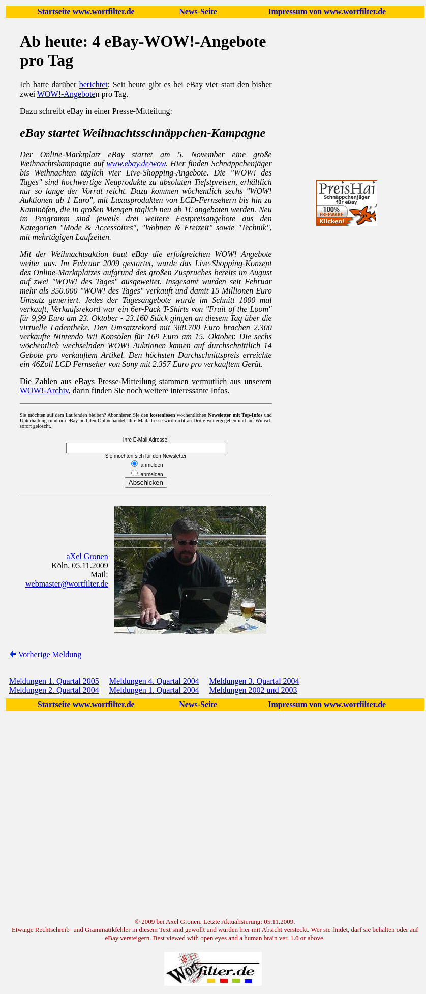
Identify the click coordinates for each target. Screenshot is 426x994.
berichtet (93, 84)
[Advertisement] (346, 427)
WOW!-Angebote (66, 94)
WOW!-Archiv (44, 390)
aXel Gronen (87, 556)
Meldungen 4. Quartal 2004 (154, 681)
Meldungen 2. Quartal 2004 (54, 690)
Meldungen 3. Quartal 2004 (254, 681)
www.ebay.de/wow (136, 163)
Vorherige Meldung (50, 654)
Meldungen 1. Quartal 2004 (154, 690)
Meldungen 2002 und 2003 (253, 690)
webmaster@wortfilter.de (66, 583)
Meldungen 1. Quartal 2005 (54, 681)
